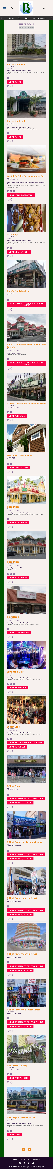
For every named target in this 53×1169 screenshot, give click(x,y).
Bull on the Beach (16, 64)
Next (51, 18)
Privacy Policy (25, 1159)
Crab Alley (12, 234)
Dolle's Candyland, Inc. (19, 291)
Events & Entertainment (39, 18)
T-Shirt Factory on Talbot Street (23, 1009)
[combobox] (23, 27)
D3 (29, 1167)
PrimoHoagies (14, 616)
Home (26, 18)
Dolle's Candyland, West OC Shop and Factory (26, 345)
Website (23, 1167)
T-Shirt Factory (15, 786)
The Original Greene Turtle (21, 1117)
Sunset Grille (13, 726)
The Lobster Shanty (17, 1065)
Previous (1, 18)
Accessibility (36, 1159)
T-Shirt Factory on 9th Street (22, 953)
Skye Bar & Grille (15, 671)
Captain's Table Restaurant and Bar (26, 176)
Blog (19, 18)
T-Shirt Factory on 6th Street (22, 897)
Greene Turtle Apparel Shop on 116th (26, 403)
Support (15, 1159)
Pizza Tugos (13, 506)
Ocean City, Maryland (37, 1167)
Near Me (11, 18)
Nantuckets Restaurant (19, 455)
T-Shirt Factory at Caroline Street (24, 841)
